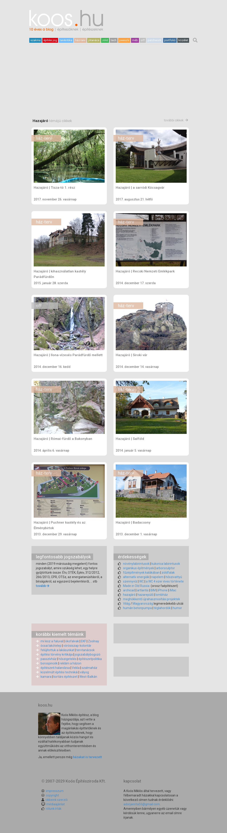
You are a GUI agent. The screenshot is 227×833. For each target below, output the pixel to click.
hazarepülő (145, 594)
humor (177, 608)
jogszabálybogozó (87, 654)
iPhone (163, 590)
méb (135, 40)
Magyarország (143, 603)
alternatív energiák (136, 577)
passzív (124, 40)
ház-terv (80, 40)
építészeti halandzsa (55, 668)
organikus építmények (138, 568)
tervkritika (66, 40)
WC (141, 581)
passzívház (49, 659)
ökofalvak (72, 641)
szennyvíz (130, 581)
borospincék (49, 663)
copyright (52, 795)
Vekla (76, 668)
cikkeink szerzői (56, 800)
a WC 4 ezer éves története (165, 581)
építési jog (50, 40)
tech (113, 40)
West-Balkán (88, 676)
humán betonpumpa (137, 608)
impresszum (55, 791)
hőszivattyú (174, 577)
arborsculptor (165, 568)
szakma (35, 40)
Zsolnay (93, 641)
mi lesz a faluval (52, 641)
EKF (83, 641)
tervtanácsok (85, 650)
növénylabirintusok (136, 563)
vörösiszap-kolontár (77, 645)
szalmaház (89, 668)
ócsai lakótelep (51, 645)
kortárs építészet (65, 676)
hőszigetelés (67, 659)
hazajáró (129, 594)
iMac (173, 590)
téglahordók (162, 608)
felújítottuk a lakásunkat (57, 650)
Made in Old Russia (136, 586)
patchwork (154, 40)
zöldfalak (168, 572)
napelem (157, 577)
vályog (84, 672)
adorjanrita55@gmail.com (141, 804)
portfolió (170, 40)
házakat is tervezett (87, 757)
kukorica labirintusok (165, 563)
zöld (105, 40)
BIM (153, 590)
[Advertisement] (113, 94)
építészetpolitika (90, 659)
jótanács (93, 40)
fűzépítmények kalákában (141, 572)
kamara (46, 676)
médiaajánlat (55, 804)
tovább (41, 586)
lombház (161, 594)
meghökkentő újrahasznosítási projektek (151, 599)
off (143, 40)
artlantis (143, 590)
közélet (183, 40)
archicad (129, 590)
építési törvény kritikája (57, 654)
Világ (126, 603)
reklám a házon (70, 663)
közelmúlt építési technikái (59, 672)
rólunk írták (53, 808)
